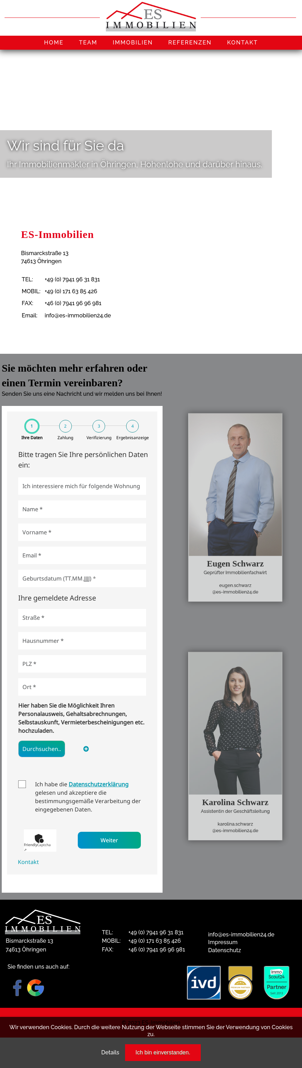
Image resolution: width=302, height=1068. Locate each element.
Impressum (223, 942)
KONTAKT (242, 42)
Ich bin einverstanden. (163, 1052)
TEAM (88, 42)
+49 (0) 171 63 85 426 (71, 291)
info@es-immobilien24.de (78, 315)
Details (110, 1052)
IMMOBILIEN (133, 42)
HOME (54, 42)
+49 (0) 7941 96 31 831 (72, 279)
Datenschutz (224, 950)
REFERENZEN (190, 42)
